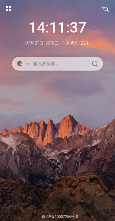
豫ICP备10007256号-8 (60, 217)
